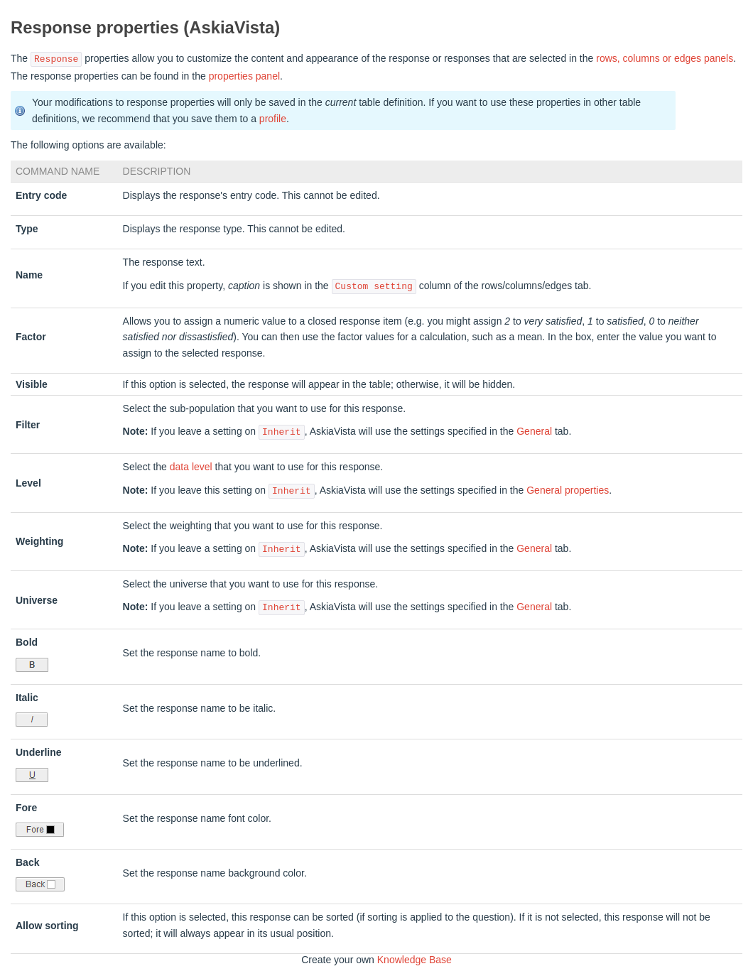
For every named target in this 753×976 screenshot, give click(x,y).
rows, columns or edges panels (664, 59)
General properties (567, 491)
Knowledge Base (414, 959)
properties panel (244, 76)
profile (272, 118)
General (534, 432)
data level (191, 466)
